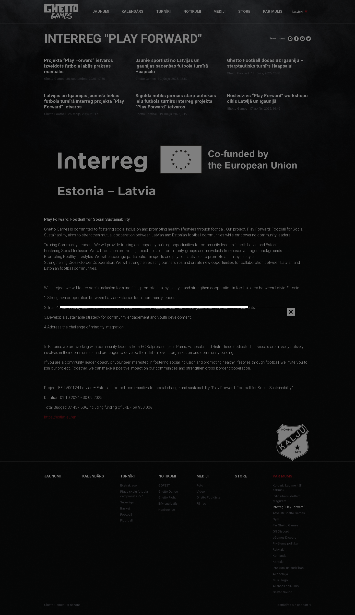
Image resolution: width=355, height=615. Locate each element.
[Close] (291, 312)
